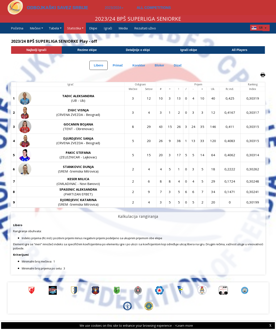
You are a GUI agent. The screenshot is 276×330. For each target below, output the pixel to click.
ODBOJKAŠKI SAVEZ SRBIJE (57, 7)
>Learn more (184, 325)
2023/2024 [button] (114, 8)
